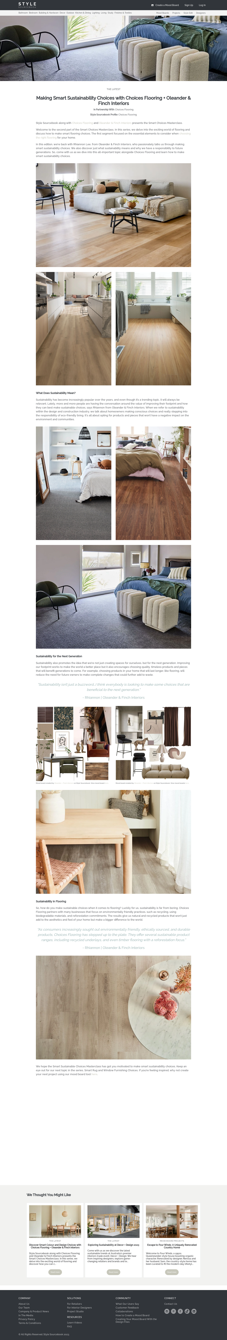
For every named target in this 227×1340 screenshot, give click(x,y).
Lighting (96, 13)
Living (104, 13)
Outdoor (70, 13)
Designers (201, 13)
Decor (62, 13)
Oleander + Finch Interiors (64, 783)
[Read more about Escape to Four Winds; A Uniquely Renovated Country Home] (172, 1221)
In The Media (26, 1314)
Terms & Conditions (30, 1322)
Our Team (24, 1307)
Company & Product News (34, 1311)
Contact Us (170, 1303)
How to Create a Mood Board (132, 1314)
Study (110, 13)
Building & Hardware (48, 13)
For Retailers (74, 1303)
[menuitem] (202, 5)
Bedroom (33, 13)
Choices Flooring (124, 109)
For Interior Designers (79, 1307)
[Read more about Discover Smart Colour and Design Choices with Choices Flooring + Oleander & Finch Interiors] (55, 1221)
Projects (176, 13)
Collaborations (124, 1311)
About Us (24, 1303)
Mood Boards (162, 13)
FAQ (69, 1326)
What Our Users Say (127, 1303)
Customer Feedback (127, 1307)
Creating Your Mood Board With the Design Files (136, 1320)
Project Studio (75, 1311)
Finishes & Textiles (123, 13)
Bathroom (23, 13)
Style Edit (188, 13)
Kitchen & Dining (83, 13)
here (106, 783)
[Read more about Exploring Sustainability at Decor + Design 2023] (113, 1221)
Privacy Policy (27, 1318)
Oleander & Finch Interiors (115, 122)
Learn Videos (74, 1322)
